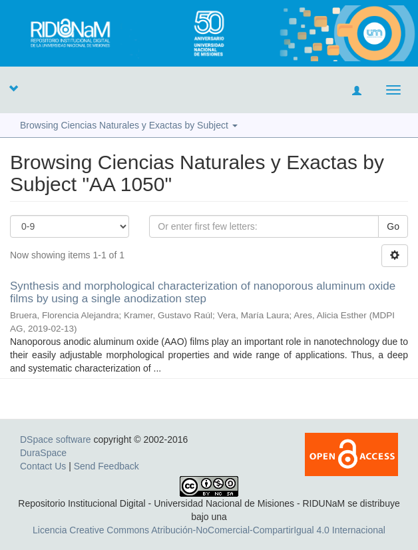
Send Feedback (106, 466)
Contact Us (43, 466)
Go (393, 226)
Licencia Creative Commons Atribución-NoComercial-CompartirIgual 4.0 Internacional (209, 530)
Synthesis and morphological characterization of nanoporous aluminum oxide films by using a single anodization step (202, 292)
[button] (13, 88)
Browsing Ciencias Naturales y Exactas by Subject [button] (129, 125)
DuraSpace (43, 452)
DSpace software (55, 439)
